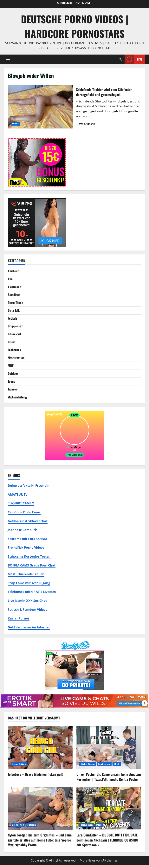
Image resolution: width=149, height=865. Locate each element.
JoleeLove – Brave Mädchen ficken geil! (35, 774)
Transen (12, 389)
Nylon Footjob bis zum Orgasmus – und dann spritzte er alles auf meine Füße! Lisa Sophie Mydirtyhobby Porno (40, 839)
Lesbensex (14, 349)
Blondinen (14, 294)
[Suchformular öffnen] (120, 59)
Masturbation (16, 357)
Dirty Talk (14, 310)
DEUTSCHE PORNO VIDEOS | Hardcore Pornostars (74, 26)
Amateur (13, 271)
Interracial (14, 334)
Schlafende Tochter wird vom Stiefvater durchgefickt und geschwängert (40, 106)
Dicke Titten (15, 302)
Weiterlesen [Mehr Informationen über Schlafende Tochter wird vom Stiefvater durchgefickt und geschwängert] (88, 124)
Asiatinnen (14, 287)
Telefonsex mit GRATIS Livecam (32, 592)
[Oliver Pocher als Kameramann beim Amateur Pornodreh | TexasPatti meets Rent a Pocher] (108, 747)
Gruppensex (15, 326)
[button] (8, 59)
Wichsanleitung (17, 397)
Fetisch (12, 318)
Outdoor (13, 373)
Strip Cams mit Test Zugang (29, 583)
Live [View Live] (133, 59)
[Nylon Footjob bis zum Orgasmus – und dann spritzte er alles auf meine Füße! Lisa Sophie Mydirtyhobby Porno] (40, 808)
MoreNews (87, 860)
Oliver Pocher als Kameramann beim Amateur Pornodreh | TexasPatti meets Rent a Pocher (108, 777)
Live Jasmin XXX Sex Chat (27, 601)
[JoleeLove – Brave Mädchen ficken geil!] (40, 747)
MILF (11, 365)
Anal (10, 279)
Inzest (12, 342)
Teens (15, 123)
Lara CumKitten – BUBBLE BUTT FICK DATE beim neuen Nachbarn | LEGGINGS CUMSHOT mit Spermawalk (107, 839)
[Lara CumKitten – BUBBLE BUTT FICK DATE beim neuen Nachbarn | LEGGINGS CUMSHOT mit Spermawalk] (108, 808)
